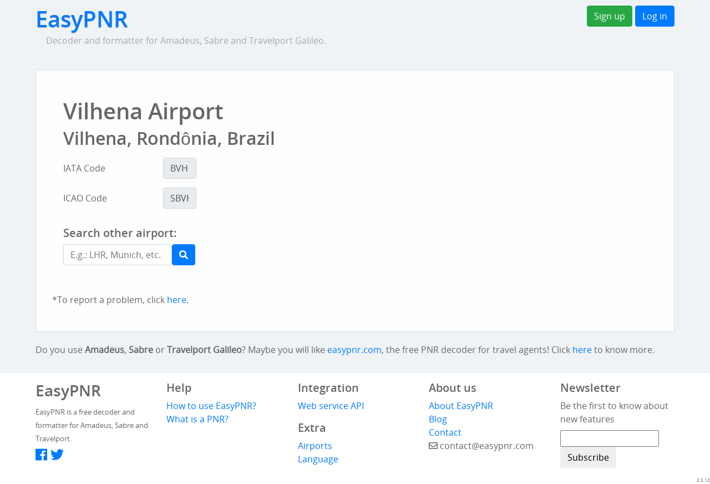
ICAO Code (85, 198)
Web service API (331, 406)
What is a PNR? (197, 419)
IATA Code (84, 168)
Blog (438, 419)
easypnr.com (354, 350)
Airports (315, 446)
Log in (654, 16)
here (176, 300)
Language (318, 459)
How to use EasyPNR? (211, 406)
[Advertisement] (401, 256)
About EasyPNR (461, 406)
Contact (445, 432)
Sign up (609, 16)
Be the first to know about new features (614, 412)
